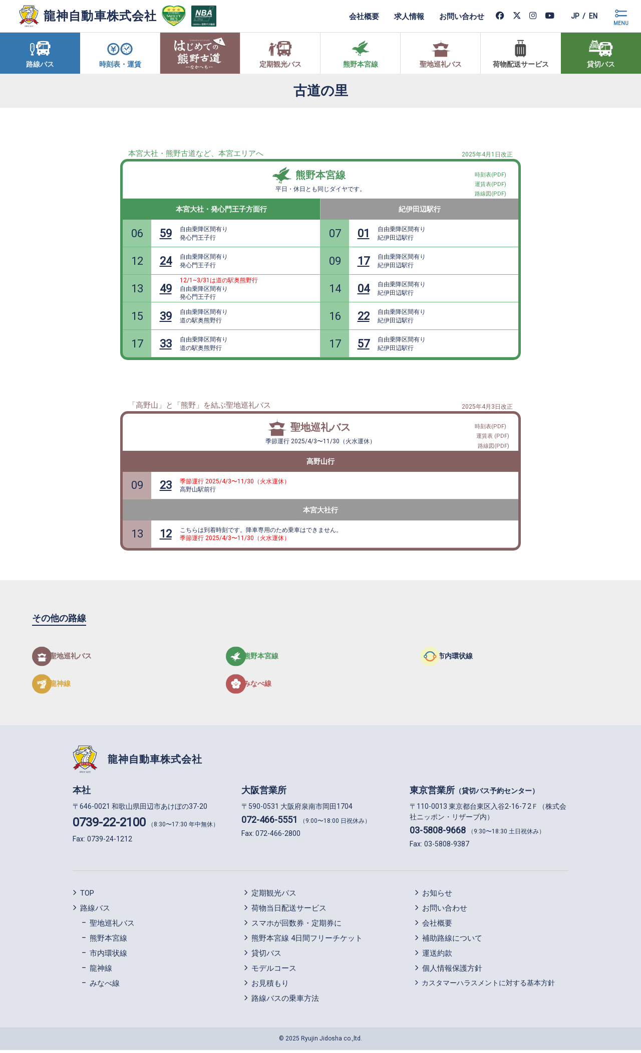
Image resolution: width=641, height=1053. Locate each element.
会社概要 (355, 16)
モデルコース (273, 971)
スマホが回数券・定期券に (296, 926)
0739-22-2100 (109, 825)
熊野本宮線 (320, 175)
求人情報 (400, 16)
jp (567, 16)
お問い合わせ (452, 16)
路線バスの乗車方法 (285, 1001)
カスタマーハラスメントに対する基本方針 (488, 986)
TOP (87, 896)
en (590, 16)
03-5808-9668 (438, 833)
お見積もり (270, 986)
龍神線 (101, 971)
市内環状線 (108, 956)
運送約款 (437, 956)
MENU (620, 23)
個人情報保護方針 (452, 971)
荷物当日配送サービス (289, 911)
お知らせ (437, 896)
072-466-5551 (269, 822)
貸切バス (266, 956)
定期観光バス (273, 896)
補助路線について (452, 941)
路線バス (95, 911)
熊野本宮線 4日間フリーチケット (307, 941)
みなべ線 (105, 986)
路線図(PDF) (494, 444)
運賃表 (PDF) (493, 432)
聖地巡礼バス (320, 427)
